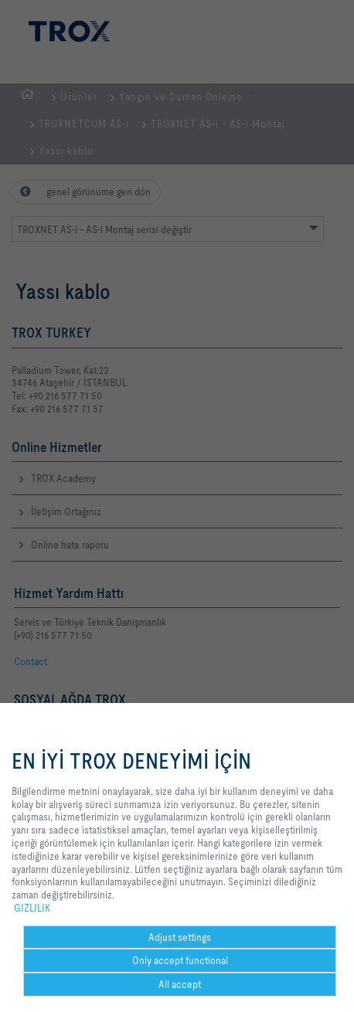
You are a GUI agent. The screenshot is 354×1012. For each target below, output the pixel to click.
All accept (179, 984)
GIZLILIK (32, 908)
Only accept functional (180, 960)
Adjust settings (179, 937)
